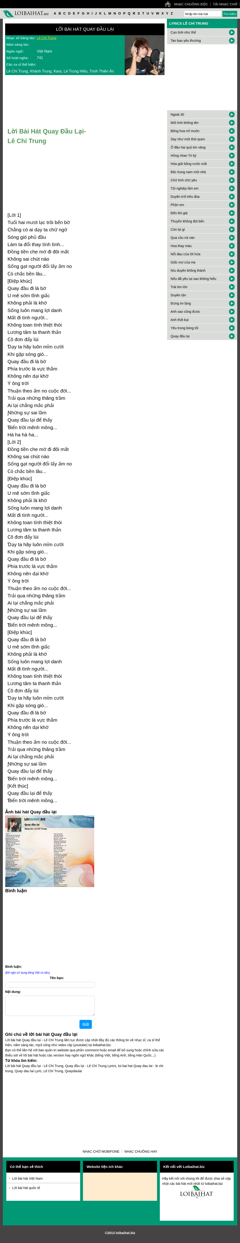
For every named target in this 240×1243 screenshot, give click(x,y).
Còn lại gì (178, 229)
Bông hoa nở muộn (185, 131)
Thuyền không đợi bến (187, 221)
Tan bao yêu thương (186, 40)
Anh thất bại (180, 320)
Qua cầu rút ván (183, 238)
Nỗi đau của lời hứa (185, 254)
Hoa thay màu (181, 246)
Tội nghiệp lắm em (185, 188)
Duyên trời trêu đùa (185, 196)
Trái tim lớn (179, 287)
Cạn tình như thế (183, 32)
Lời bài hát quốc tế (26, 1191)
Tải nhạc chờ (225, 4)
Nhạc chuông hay (141, 1155)
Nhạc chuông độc (191, 4)
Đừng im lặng (181, 303)
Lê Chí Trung (46, 38)
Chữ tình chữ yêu (184, 180)
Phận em (177, 205)
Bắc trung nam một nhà (188, 172)
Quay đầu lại (180, 336)
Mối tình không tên (185, 123)
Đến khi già (179, 213)
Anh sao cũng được (185, 311)
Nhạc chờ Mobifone (101, 1155)
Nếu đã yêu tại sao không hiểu (193, 279)
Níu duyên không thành (188, 270)
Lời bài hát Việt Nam (27, 1182)
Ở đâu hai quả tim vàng (188, 147)
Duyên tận (178, 295)
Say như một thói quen (188, 139)
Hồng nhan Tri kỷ (183, 155)
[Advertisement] (49, 928)
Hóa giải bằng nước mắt (189, 164)
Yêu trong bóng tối (184, 328)
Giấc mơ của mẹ (183, 262)
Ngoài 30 (177, 114)
